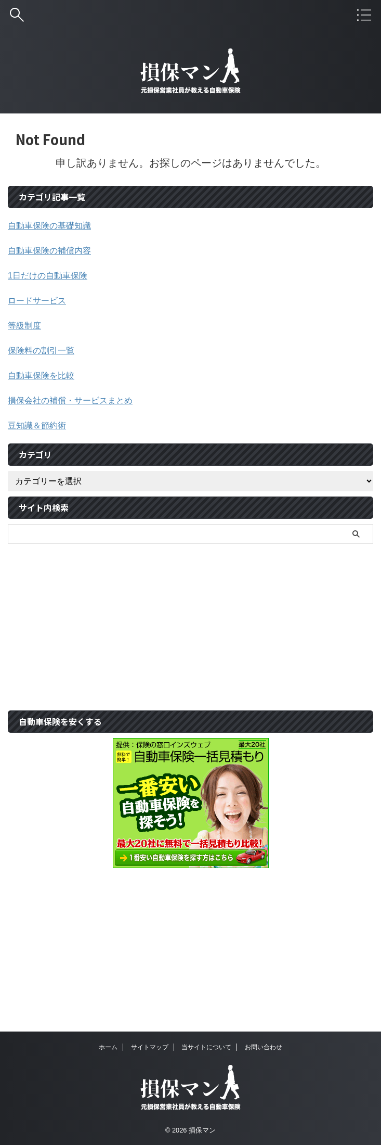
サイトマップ (149, 1047)
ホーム (108, 1047)
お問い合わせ (263, 1047)
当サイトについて (206, 1047)
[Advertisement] (185, 622)
